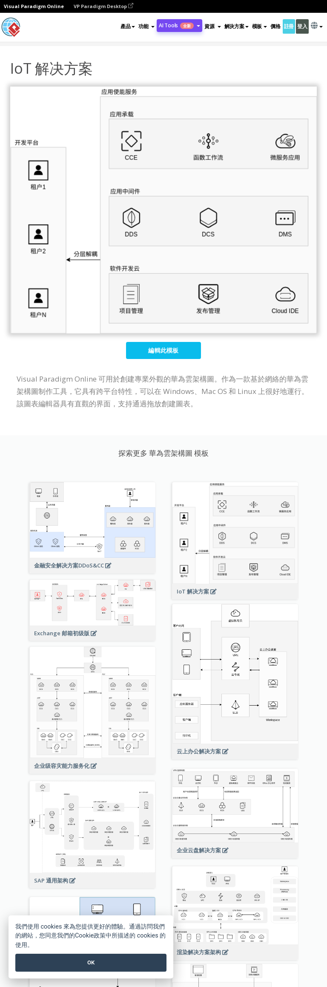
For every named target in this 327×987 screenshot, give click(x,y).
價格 (275, 26)
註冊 (289, 26)
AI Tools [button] (179, 25)
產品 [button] (127, 26)
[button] (146, 26)
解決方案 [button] (236, 26)
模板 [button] (259, 26)
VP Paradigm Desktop (103, 6)
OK (91, 962)
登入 (302, 26)
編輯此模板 (163, 350)
